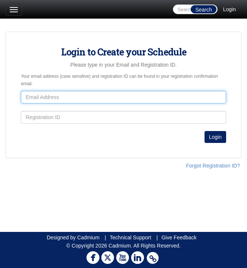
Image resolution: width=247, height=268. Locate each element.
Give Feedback (178, 237)
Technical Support (130, 237)
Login (229, 9)
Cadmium (88, 237)
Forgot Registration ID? (213, 166)
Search (203, 10)
